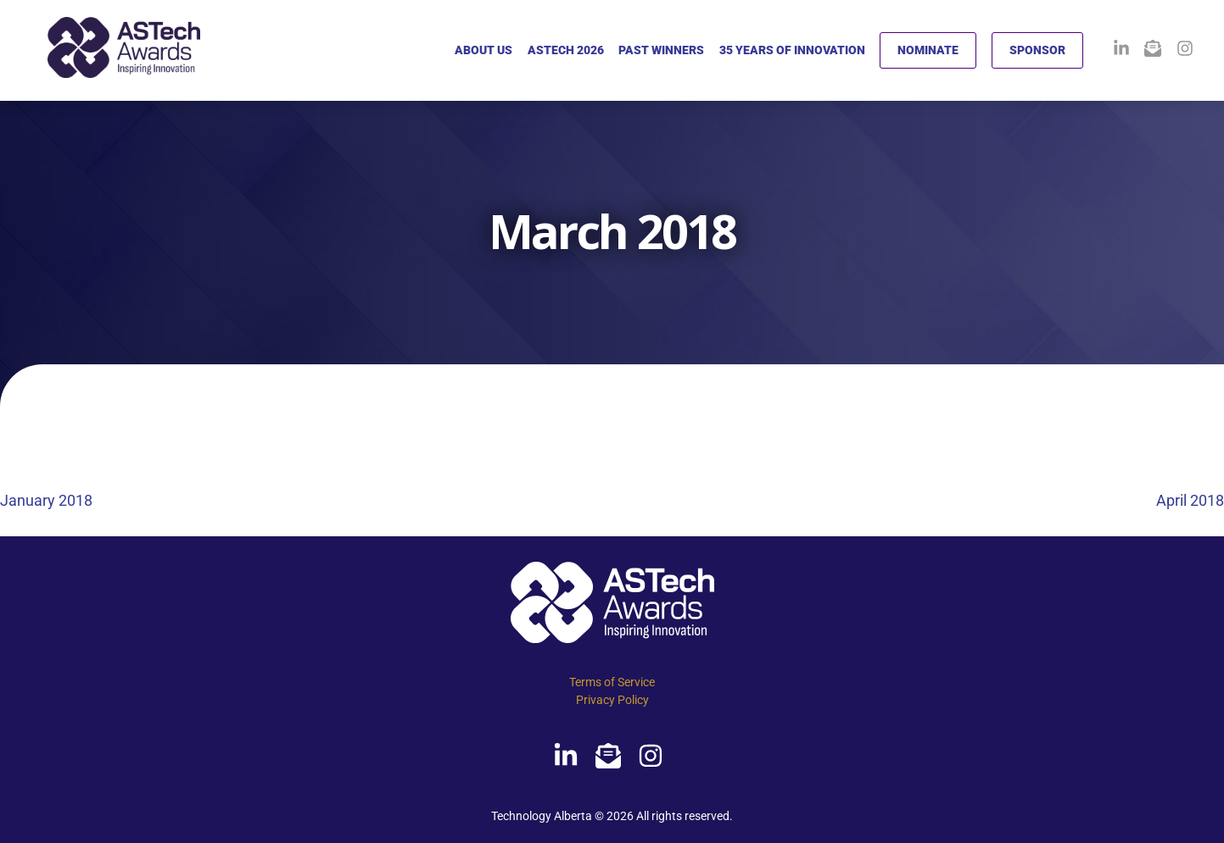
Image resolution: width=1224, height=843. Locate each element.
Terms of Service (612, 682)
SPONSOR (1037, 50)
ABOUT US (483, 50)
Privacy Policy (612, 700)
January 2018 (46, 500)
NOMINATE (928, 50)
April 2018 (1190, 500)
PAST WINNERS (661, 50)
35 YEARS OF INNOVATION (792, 50)
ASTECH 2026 (566, 50)
